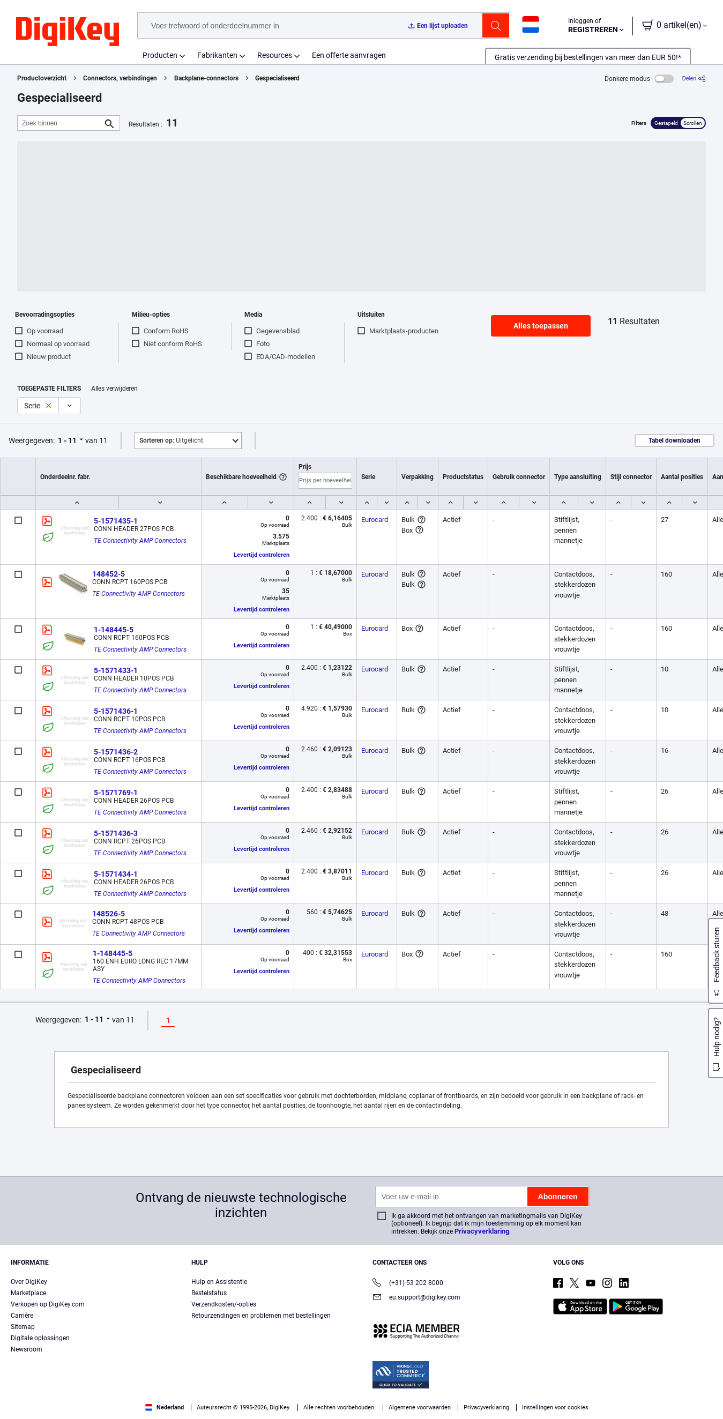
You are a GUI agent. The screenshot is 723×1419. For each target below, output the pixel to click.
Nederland (164, 1407)
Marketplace (28, 1293)
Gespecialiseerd (277, 78)
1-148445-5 (113, 629)
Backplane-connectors (206, 78)
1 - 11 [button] (67, 440)
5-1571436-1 (116, 711)
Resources (274, 55)
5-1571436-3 (116, 833)
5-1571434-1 (116, 874)
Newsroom (26, 1349)
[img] (67, 32)
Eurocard (374, 520)
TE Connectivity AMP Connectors (140, 540)
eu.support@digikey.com (416, 1298)
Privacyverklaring (481, 1231)
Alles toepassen (540, 326)
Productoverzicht (41, 78)
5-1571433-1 (116, 670)
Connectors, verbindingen (120, 78)
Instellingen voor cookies (555, 1407)
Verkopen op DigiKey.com (48, 1304)
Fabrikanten (217, 55)
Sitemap (23, 1327)
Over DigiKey (29, 1282)
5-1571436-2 (116, 752)
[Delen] (694, 78)
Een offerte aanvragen (349, 55)
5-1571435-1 (116, 521)
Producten (160, 55)
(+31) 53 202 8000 (407, 1284)
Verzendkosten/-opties (223, 1304)
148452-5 (108, 574)
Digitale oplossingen (40, 1338)
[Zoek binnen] (60, 123)
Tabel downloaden (674, 440)
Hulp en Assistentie (219, 1282)
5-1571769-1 (116, 792)
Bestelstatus (209, 1293)
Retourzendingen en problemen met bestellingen (261, 1315)
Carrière (22, 1315)
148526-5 (108, 913)
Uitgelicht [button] (171, 440)
